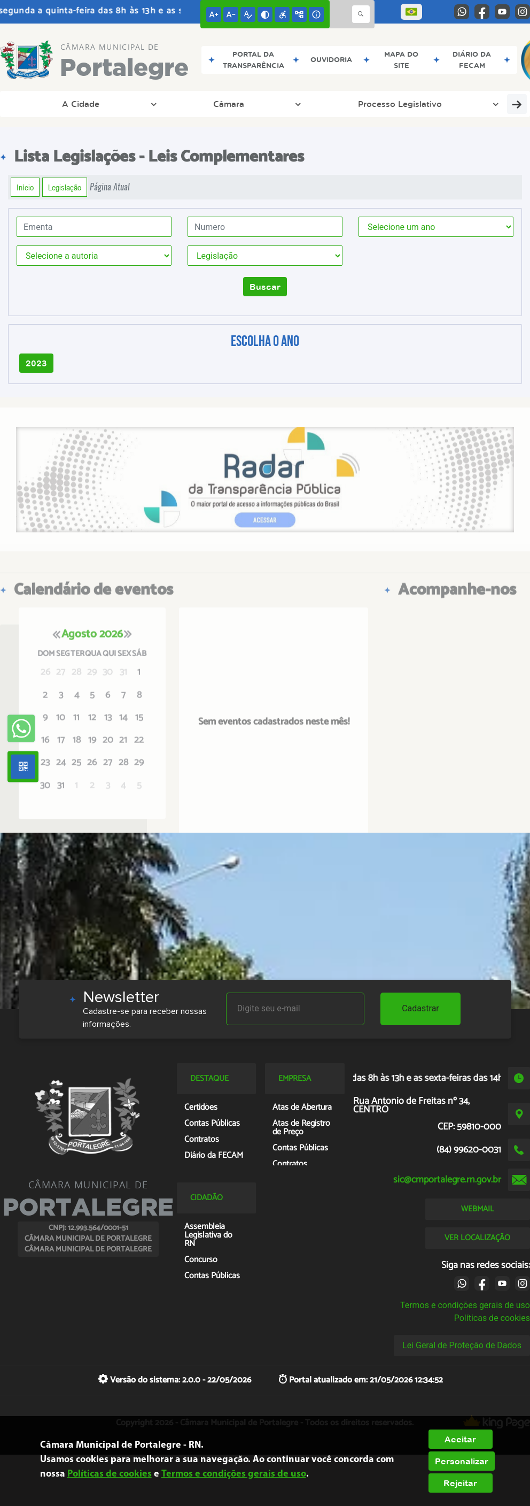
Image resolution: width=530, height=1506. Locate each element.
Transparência (294, 103)
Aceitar (460, 1439)
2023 (36, 363)
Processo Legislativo (195, 103)
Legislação (64, 187)
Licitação (471, 103)
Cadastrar (420, 1008)
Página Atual (110, 187)
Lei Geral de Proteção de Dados (461, 1345)
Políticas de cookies (492, 1318)
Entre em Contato (388, 103)
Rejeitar (460, 1483)
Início (25, 187)
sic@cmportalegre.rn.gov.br (447, 1180)
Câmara (108, 103)
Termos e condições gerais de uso (465, 1305)
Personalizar (461, 1461)
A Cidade (44, 103)
